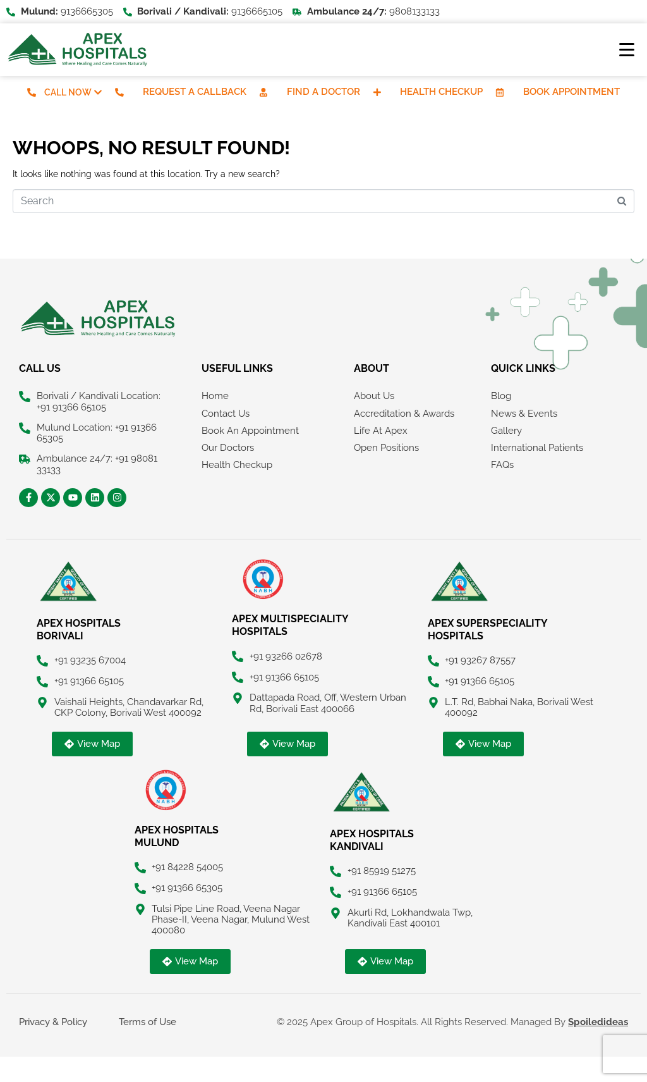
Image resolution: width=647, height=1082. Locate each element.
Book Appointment (572, 91)
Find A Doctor (323, 91)
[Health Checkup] (377, 92)
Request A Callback (194, 91)
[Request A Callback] (119, 92)
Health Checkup (442, 91)
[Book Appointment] (500, 92)
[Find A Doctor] (263, 92)
